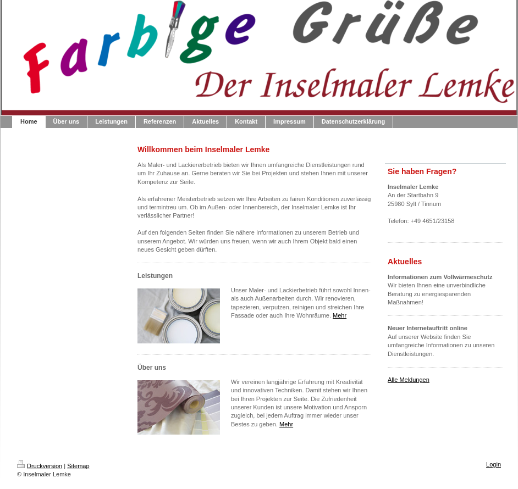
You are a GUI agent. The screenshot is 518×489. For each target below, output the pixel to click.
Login (493, 464)
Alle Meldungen (408, 379)
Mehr (339, 315)
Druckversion (39, 466)
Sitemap (78, 466)
